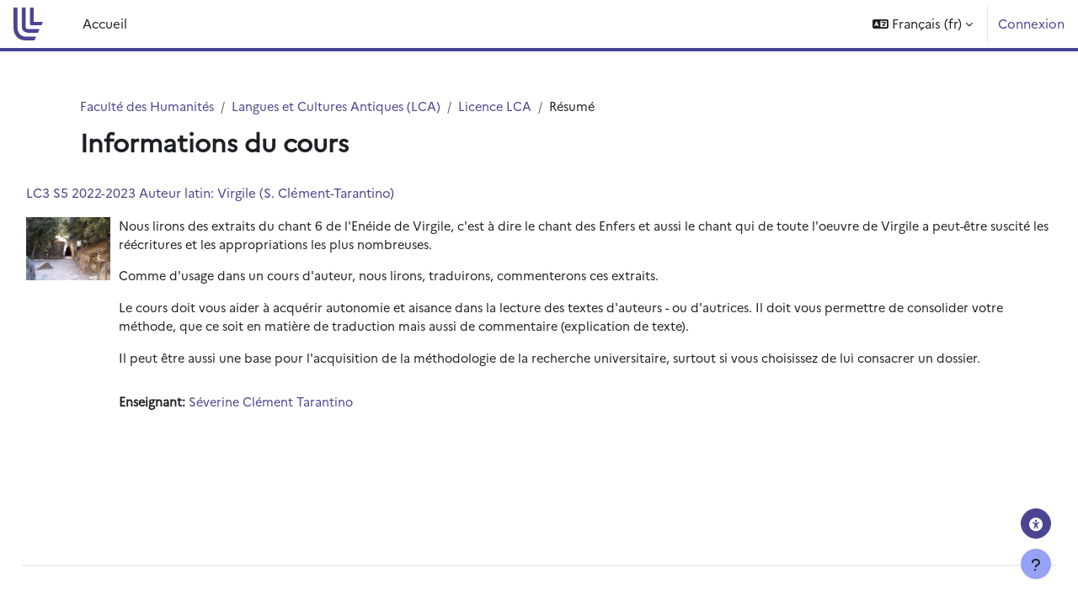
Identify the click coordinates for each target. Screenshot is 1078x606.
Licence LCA (506, 106)
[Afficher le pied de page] (1036, 564)
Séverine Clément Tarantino (313, 425)
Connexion (1031, 23)
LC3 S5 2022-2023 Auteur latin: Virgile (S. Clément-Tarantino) (248, 193)
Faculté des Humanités (149, 106)
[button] (923, 24)
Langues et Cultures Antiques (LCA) (344, 106)
